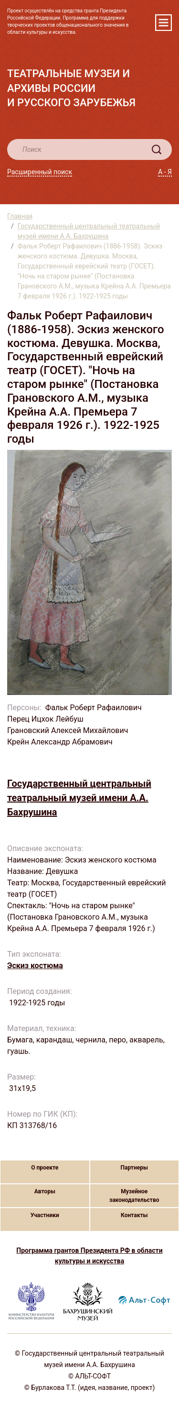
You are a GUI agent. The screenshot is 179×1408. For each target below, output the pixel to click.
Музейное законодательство (134, 1195)
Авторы (44, 1191)
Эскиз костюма (35, 965)
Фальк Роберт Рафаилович (94, 707)
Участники (45, 1215)
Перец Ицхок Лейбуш (45, 719)
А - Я (165, 172)
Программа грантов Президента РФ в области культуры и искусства (89, 1256)
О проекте (44, 1167)
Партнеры (134, 1167)
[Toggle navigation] (163, 22)
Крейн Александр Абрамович (60, 741)
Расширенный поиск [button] (39, 172)
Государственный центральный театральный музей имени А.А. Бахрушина (89, 231)
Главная (19, 216)
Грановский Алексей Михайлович (67, 730)
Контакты (134, 1215)
